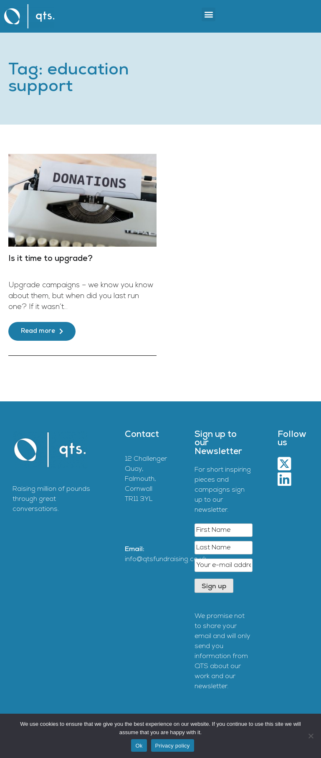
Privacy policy (172, 746)
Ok (138, 746)
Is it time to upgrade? (50, 259)
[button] (208, 14)
